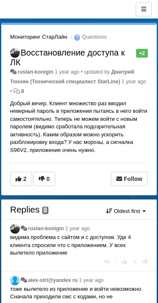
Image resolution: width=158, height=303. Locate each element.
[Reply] (107, 262)
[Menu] (144, 9)
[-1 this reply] (145, 262)
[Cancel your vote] (135, 262)
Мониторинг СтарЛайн (38, 37)
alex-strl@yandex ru (53, 280)
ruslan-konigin (35, 72)
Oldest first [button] (126, 211)
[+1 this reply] (124, 262)
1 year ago (77, 228)
